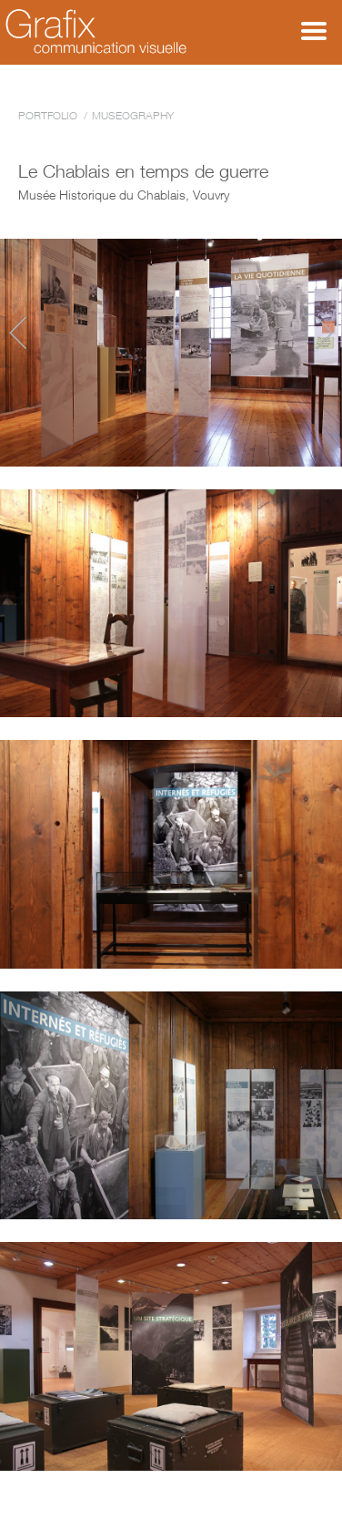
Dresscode (324, 332)
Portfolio (47, 115)
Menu (313, 31)
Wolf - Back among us (17, 332)
